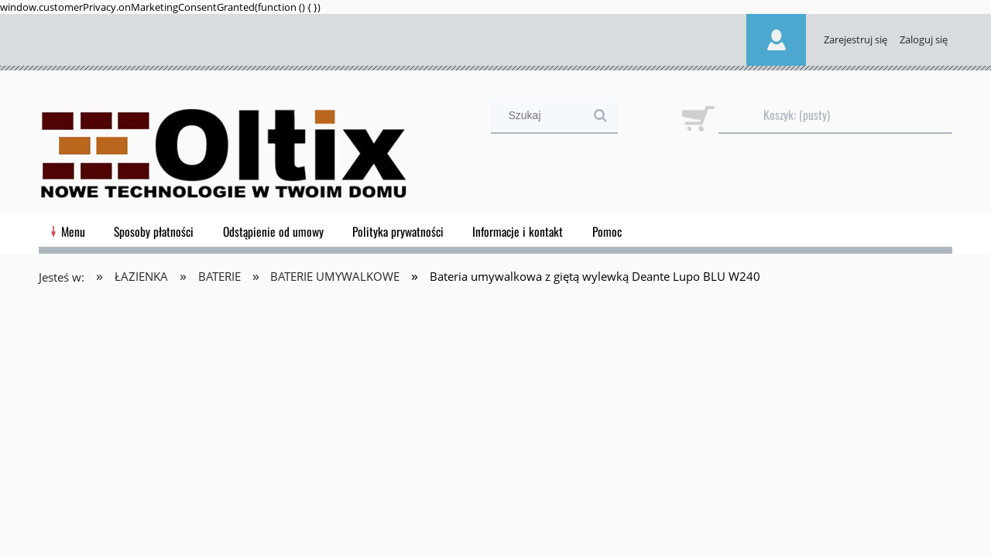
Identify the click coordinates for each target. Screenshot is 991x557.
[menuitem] (72, 231)
